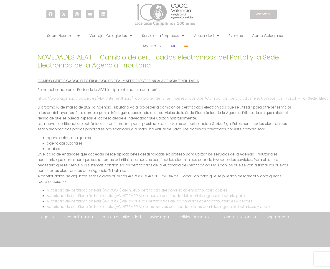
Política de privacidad (121, 217)
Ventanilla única (78, 217)
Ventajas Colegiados (111, 36)
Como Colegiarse (267, 35)
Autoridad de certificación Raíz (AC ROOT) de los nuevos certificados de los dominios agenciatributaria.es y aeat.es (149, 201)
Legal (47, 217)
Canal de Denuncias (239, 217)
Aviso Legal (160, 217)
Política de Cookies (195, 217)
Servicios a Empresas (163, 36)
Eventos (236, 35)
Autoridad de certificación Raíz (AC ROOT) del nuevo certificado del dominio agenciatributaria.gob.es (137, 190)
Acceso (152, 46)
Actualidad (207, 36)
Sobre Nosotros (63, 36)
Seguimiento (278, 217)
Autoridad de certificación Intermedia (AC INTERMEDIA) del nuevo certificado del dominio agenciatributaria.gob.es (147, 195)
